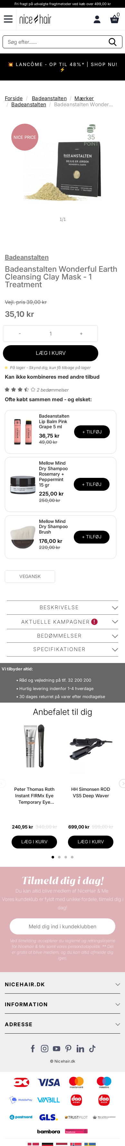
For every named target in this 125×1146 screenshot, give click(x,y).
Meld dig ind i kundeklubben (62, 926)
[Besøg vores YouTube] (56, 1050)
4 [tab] (73, 857)
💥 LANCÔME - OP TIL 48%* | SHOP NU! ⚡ (63, 67)
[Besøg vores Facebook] (32, 1050)
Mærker (84, 98)
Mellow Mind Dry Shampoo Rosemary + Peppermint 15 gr (53, 473)
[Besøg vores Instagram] (44, 1050)
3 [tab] (66, 857)
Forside (14, 98)
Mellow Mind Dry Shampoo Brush (53, 526)
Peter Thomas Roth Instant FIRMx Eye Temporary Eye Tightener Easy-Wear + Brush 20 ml (34, 795)
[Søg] (62, 41)
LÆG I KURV (51, 353)
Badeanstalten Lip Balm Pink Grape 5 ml (54, 421)
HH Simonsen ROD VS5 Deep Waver (90, 792)
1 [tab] (53, 857)
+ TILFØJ (92, 431)
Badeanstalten (49, 98)
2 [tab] (60, 857)
